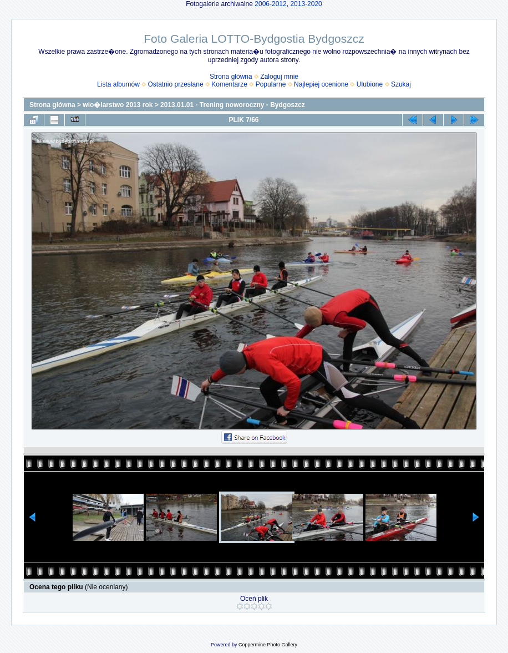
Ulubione (370, 84)
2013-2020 (306, 4)
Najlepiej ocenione (321, 84)
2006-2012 (270, 4)
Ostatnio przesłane (176, 84)
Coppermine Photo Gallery (267, 644)
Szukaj (401, 84)
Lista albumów (118, 84)
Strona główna (231, 76)
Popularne (271, 84)
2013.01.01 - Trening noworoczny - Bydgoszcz (232, 105)
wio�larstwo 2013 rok (118, 105)
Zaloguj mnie (279, 76)
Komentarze (229, 84)
